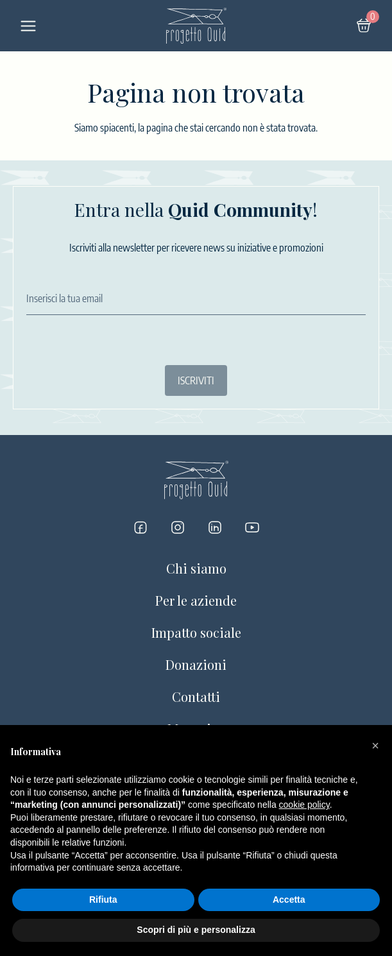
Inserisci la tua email (64, 298)
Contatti (196, 696)
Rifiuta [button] (103, 899)
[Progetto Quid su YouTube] (252, 527)
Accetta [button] (289, 899)
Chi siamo (196, 568)
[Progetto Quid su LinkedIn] (215, 527)
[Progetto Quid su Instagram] (177, 527)
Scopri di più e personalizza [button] (196, 930)
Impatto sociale (196, 632)
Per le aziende (196, 600)
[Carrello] (363, 25)
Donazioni (196, 664)
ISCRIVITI (196, 380)
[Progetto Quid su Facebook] (140, 527)
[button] (375, 745)
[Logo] (196, 26)
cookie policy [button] (304, 804)
